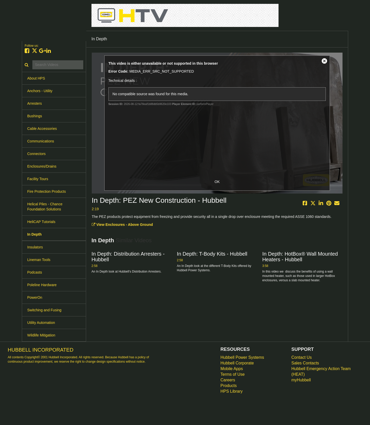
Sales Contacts (305, 363)
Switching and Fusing (44, 310)
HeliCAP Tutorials (41, 222)
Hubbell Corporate (237, 363)
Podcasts (34, 272)
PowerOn (34, 297)
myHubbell (301, 380)
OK (217, 182)
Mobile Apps (231, 368)
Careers (227, 380)
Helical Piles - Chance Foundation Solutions (44, 206)
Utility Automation (41, 323)
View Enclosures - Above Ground (122, 225)
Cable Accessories (42, 129)
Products (228, 385)
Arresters (34, 103)
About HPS (36, 78)
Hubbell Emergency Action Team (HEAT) (321, 371)
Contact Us (301, 357)
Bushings (34, 116)
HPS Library (231, 391)
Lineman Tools (38, 260)
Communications (40, 141)
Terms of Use (232, 374)
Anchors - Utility (39, 91)
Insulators (35, 247)
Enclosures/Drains (42, 166)
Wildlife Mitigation (41, 335)
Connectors (36, 154)
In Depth (34, 234)
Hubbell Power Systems (242, 357)
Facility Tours (37, 179)
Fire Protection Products (46, 191)
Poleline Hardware (42, 285)
